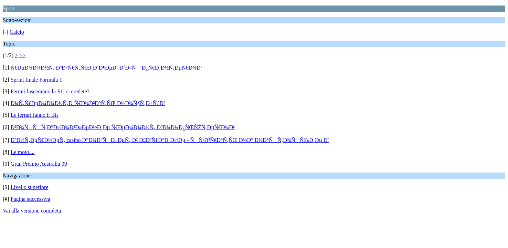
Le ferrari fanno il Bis (35, 115)
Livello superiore (30, 187)
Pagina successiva (30, 199)
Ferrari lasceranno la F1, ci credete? (50, 91)
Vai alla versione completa (32, 211)
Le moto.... (23, 152)
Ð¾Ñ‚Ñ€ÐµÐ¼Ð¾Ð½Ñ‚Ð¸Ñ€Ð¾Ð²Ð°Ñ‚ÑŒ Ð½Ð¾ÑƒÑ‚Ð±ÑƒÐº (88, 103)
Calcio (17, 32)
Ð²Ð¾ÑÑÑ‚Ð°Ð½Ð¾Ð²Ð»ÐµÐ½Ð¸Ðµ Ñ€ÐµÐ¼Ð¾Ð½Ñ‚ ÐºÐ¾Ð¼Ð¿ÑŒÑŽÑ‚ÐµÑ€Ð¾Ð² (123, 127)
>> (22, 55)
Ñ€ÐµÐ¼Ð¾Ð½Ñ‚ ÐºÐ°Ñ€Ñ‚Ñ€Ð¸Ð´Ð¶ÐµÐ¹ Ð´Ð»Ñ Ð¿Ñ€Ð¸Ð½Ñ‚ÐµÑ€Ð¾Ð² (106, 68)
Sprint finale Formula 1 (36, 80)
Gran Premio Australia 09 (39, 164)
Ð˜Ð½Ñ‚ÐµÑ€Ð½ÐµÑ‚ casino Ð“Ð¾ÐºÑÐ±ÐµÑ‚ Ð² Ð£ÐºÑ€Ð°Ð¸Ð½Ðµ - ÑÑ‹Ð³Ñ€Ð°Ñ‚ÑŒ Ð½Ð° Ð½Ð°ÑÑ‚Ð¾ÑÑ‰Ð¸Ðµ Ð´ (170, 140)
